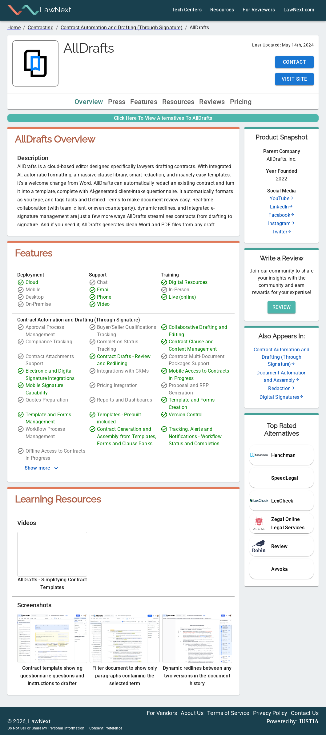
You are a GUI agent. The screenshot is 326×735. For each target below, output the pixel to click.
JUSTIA (309, 721)
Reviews (212, 102)
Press (117, 102)
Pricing (241, 102)
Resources (178, 102)
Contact (294, 62)
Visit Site (294, 79)
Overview (88, 102)
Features (143, 102)
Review (281, 307)
